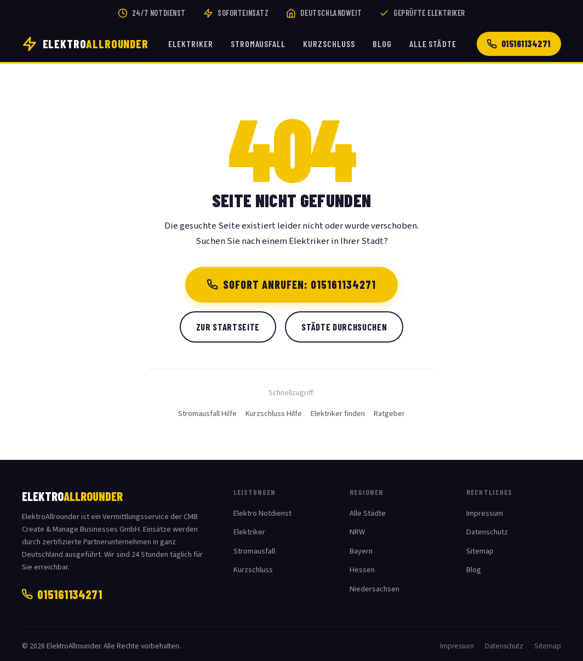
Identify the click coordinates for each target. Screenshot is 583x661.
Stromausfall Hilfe (207, 413)
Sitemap (480, 551)
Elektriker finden (338, 413)
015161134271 (519, 43)
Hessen (362, 569)
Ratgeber (389, 413)
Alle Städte (433, 43)
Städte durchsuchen (344, 326)
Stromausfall (258, 43)
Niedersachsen (374, 589)
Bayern (361, 551)
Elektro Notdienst (262, 513)
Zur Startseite (228, 326)
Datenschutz (487, 532)
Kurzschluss (329, 43)
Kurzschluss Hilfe (273, 413)
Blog (382, 43)
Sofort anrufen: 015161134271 (291, 284)
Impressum (484, 513)
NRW (357, 532)
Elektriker (190, 43)
